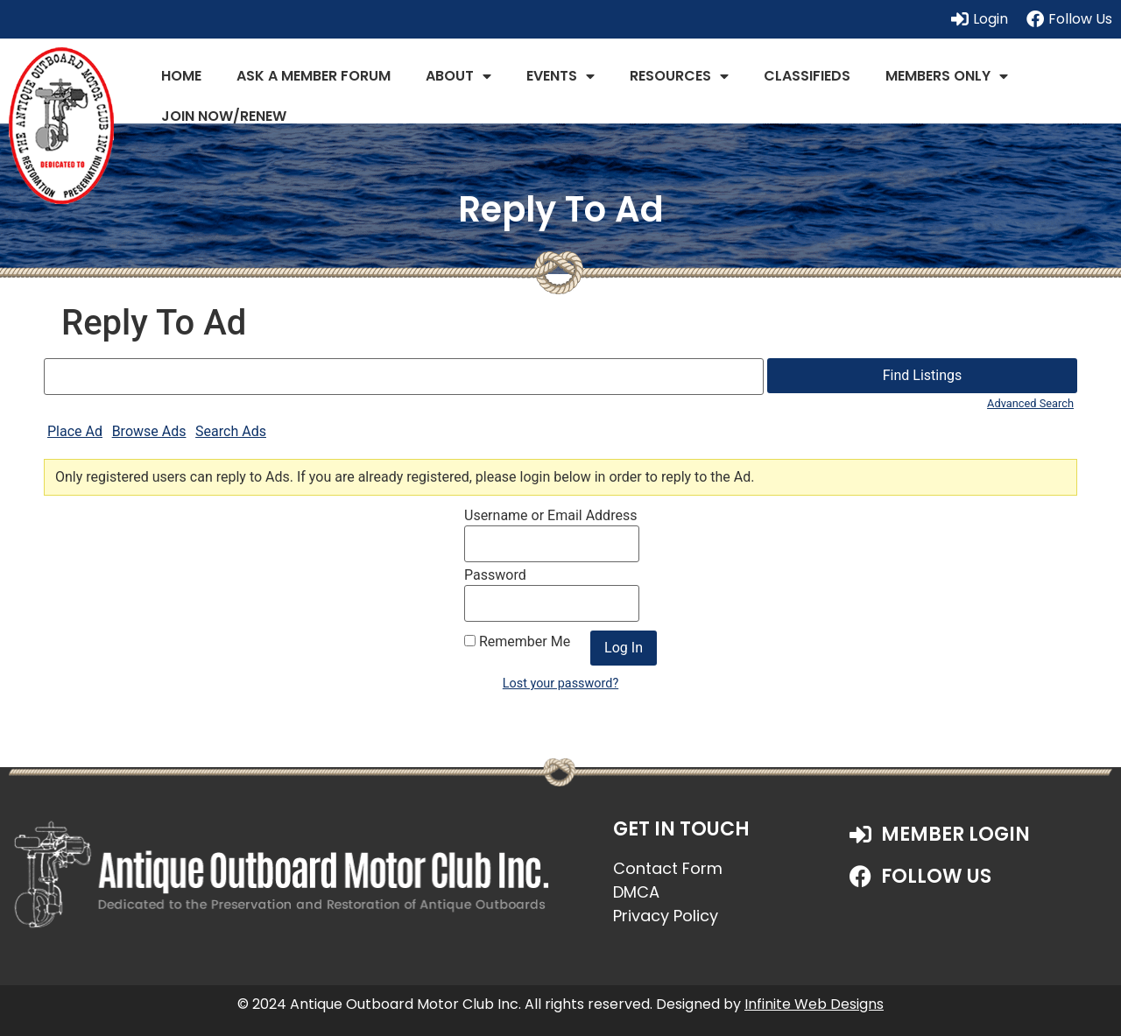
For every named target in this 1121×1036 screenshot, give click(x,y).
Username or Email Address (550, 516)
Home (181, 76)
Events (560, 76)
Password (495, 575)
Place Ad (74, 431)
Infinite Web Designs (814, 1004)
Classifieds (807, 76)
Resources (679, 76)
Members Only (946, 76)
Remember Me (517, 642)
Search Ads (230, 431)
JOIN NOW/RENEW (223, 116)
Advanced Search (1030, 403)
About (458, 76)
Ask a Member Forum (313, 76)
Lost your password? (560, 683)
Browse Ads (149, 431)
